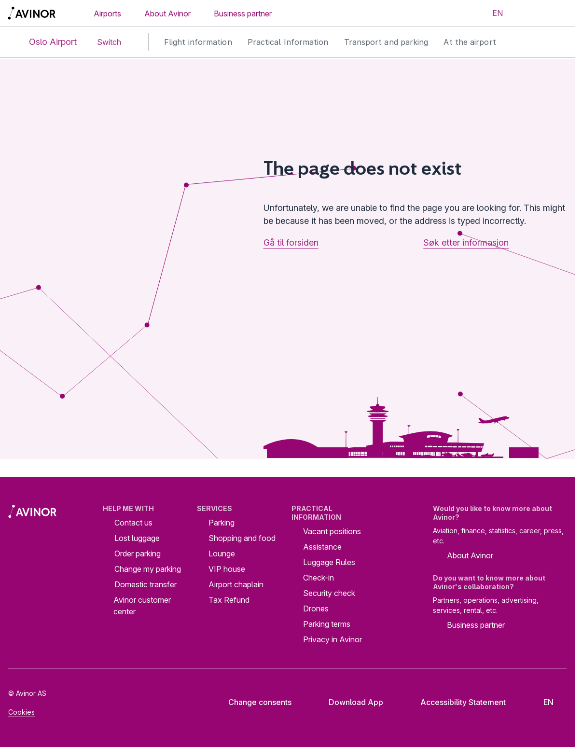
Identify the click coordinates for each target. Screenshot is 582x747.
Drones (316, 608)
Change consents (253, 702)
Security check (329, 593)
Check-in (318, 577)
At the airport (469, 42)
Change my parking (147, 569)
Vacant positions (332, 531)
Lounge (221, 553)
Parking (221, 522)
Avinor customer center (142, 605)
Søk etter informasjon (466, 242)
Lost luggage (137, 538)
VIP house (226, 569)
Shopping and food (242, 538)
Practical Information (288, 42)
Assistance (322, 547)
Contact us (133, 522)
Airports (107, 13)
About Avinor (167, 13)
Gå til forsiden (291, 242)
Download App (348, 702)
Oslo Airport (45, 42)
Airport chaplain (235, 584)
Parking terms (326, 624)
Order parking (137, 553)
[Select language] (492, 13)
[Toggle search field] (527, 13)
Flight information (198, 42)
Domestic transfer (145, 584)
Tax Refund (228, 600)
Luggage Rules (329, 562)
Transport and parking (386, 42)
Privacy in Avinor (332, 639)
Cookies (21, 712)
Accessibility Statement (455, 702)
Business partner (243, 13)
